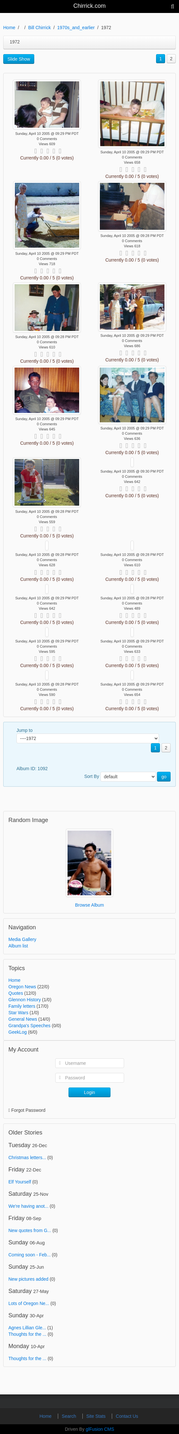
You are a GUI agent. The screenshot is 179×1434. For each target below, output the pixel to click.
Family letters (21, 1006)
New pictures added (28, 1279)
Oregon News (22, 986)
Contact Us (127, 1416)
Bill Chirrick (39, 27)
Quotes (15, 993)
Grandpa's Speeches (29, 1025)
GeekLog (17, 1032)
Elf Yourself (19, 1181)
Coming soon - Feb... (29, 1254)
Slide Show (18, 59)
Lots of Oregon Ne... (28, 1303)
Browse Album (89, 905)
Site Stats (96, 1416)
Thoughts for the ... (27, 1334)
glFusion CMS (100, 1429)
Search (69, 1416)
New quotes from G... (29, 1230)
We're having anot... (28, 1206)
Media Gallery (22, 939)
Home (9, 27)
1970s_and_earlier (76, 27)
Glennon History (24, 999)
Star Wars (18, 1012)
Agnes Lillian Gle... (27, 1327)
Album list (18, 945)
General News (22, 1019)
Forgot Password (28, 1110)
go (163, 776)
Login (89, 1092)
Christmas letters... (27, 1157)
